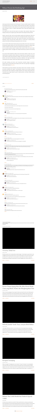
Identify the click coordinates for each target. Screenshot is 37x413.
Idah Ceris (6, 202)
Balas (5, 101)
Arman (5, 95)
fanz (5, 88)
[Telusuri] (31, 1)
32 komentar (7, 370)
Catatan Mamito (6, 1)
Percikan (10, 83)
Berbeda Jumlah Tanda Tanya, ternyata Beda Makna (18, 324)
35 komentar (7, 408)
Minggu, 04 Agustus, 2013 (9, 88)
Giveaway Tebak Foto (9, 250)
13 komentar (7, 334)
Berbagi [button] (33, 83)
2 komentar (6, 298)
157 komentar (7, 260)
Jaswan (5, 103)
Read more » (33, 260)
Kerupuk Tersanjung (9, 360)
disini (31, 46)
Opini (8, 83)
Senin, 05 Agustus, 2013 (13, 98)
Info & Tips (5, 83)
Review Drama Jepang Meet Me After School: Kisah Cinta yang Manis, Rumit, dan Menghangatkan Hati (18, 287)
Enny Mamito (8, 98)
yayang (5, 209)
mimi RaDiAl (6, 173)
